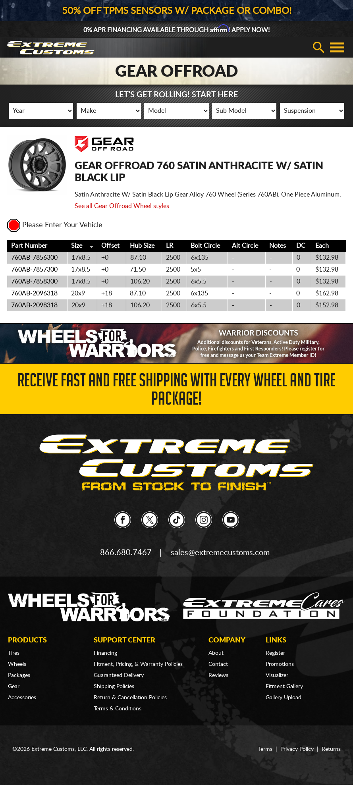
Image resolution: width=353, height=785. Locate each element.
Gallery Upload (283, 697)
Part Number (29, 246)
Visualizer (277, 675)
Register (275, 653)
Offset (110, 246)
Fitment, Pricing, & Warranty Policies (138, 664)
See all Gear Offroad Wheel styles (122, 206)
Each (322, 246)
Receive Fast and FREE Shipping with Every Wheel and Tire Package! (176, 392)
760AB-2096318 (34, 293)
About (216, 653)
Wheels (17, 664)
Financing (105, 653)
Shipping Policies (114, 686)
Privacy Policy (297, 749)
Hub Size (142, 246)
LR (169, 246)
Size (76, 246)
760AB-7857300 (34, 269)
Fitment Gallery (284, 686)
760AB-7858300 (34, 281)
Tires (13, 653)
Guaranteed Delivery (119, 675)
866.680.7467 (126, 553)
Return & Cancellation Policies (130, 697)
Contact (218, 664)
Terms (265, 749)
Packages (19, 675)
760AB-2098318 (34, 305)
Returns (331, 749)
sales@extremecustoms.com (220, 553)
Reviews (218, 675)
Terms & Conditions (117, 709)
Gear (13, 686)
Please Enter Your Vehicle (54, 225)
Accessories (22, 697)
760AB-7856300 (34, 258)
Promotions (280, 664)
